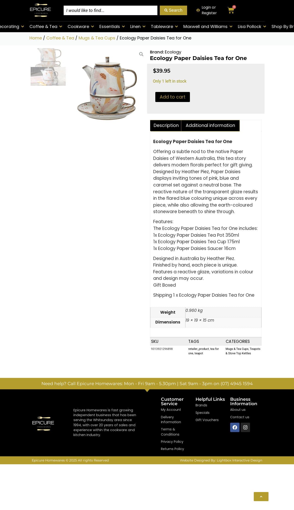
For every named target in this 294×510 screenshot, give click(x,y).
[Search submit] (173, 10)
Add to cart (172, 97)
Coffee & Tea (60, 38)
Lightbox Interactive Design (239, 460)
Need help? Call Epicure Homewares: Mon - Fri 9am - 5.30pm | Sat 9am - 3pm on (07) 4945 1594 (147, 384)
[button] (46, 26)
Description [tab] (166, 125)
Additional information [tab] (210, 125)
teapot (199, 353)
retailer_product (198, 349)
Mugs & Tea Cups (97, 38)
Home (35, 38)
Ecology (173, 52)
